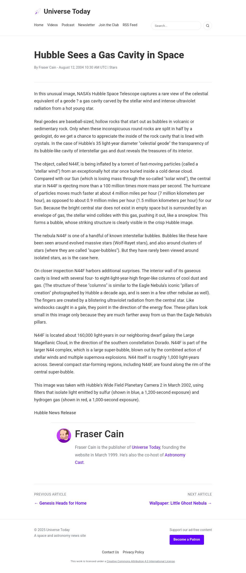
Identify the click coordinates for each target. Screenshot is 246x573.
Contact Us (110, 554)
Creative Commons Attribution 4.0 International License (141, 563)
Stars (113, 69)
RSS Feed (130, 27)
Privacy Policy (133, 554)
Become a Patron (186, 541)
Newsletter (86, 27)
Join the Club (109, 27)
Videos (52, 27)
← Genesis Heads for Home (60, 504)
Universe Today (65, 12)
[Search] (207, 27)
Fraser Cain (47, 69)
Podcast (68, 27)
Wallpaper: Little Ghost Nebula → (180, 504)
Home (38, 27)
